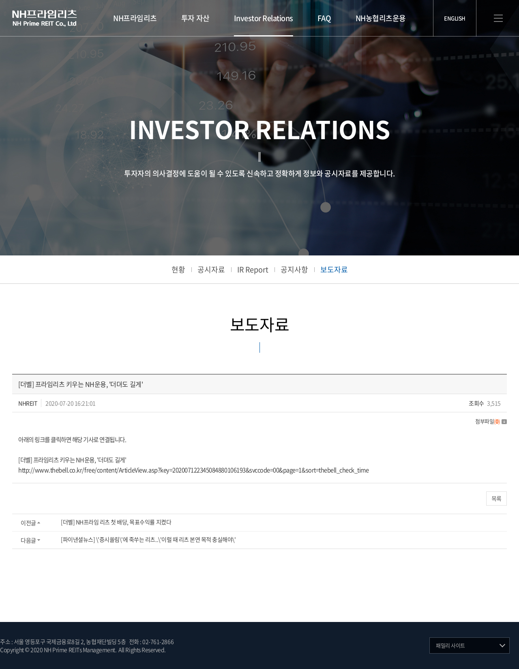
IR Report (252, 269)
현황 (178, 269)
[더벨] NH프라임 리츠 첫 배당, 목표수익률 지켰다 (116, 522)
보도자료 (334, 269)
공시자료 (211, 269)
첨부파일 (491, 421)
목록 (496, 498)
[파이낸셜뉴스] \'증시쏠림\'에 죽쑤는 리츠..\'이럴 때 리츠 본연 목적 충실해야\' (148, 539)
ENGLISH (454, 18)
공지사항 (294, 269)
